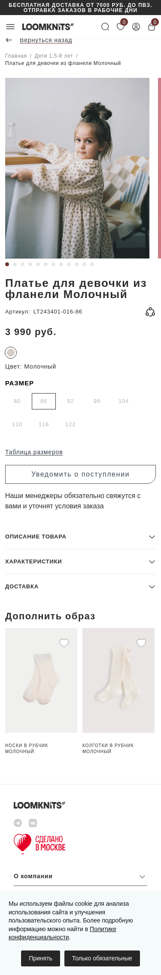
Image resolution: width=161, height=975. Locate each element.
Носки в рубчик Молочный (26, 748)
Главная (16, 56)
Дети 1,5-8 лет (54, 56)
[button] (80, 536)
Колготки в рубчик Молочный (108, 748)
